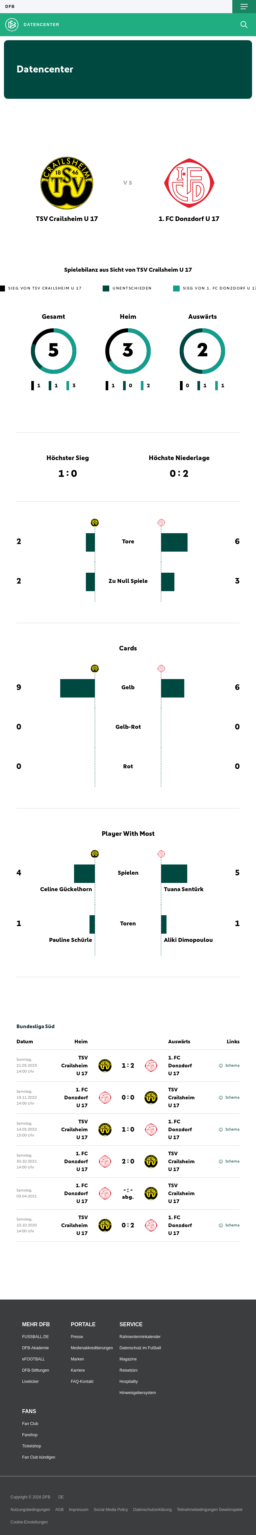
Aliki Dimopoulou (188, 940)
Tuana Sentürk (184, 889)
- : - (128, 1193)
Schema (229, 1066)
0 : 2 (128, 1225)
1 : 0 (128, 1129)
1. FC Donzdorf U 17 (180, 1065)
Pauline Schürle (70, 940)
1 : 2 (128, 1065)
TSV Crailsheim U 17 (74, 1065)
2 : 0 (128, 1161)
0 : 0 (128, 1097)
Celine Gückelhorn (66, 889)
